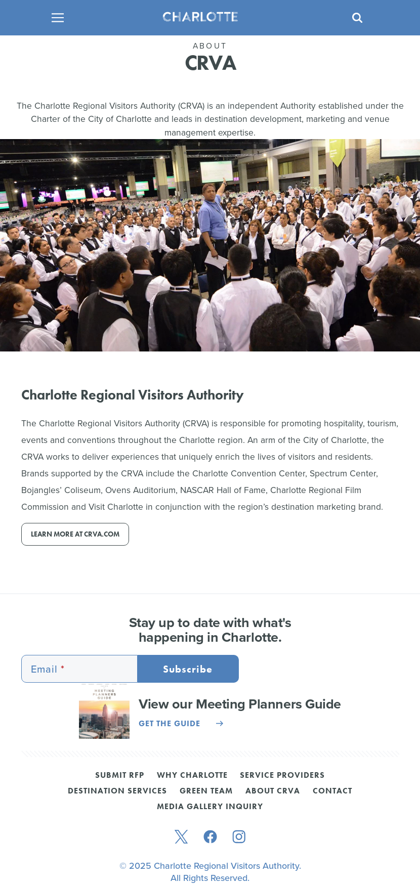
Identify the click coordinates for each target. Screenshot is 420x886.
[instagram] (239, 838)
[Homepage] (206, 17)
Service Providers (282, 776)
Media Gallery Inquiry (210, 807)
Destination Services (117, 791)
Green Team (206, 791)
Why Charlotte (192, 776)
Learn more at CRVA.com (75, 534)
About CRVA (272, 791)
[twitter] (181, 838)
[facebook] (210, 838)
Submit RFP (119, 776)
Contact (332, 791)
